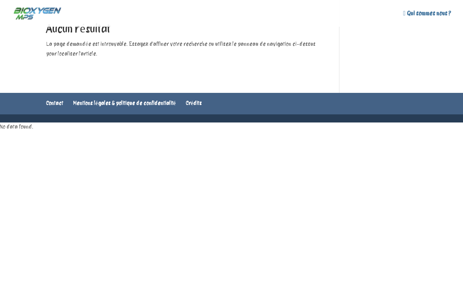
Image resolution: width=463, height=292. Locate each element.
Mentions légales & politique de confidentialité (124, 104)
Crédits (194, 104)
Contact (54, 104)
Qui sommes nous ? (427, 13)
